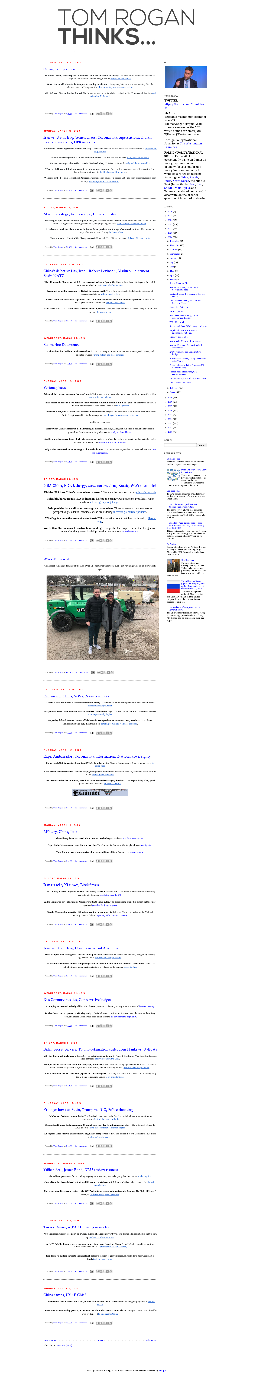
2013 (170, 423)
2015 (170, 415)
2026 (170, 212)
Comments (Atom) (64, 1346)
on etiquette (146, 845)
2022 (170, 229)
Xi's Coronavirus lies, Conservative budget (77, 999)
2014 (170, 419)
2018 (170, 402)
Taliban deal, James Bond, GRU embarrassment (80, 1169)
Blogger (162, 1371)
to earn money (136, 852)
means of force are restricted (112, 442)
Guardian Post (173, 459)
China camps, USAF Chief (64, 1294)
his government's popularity (123, 1016)
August (173, 258)
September (175, 254)
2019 (170, 398)
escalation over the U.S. (111, 895)
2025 (170, 216)
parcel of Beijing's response (105, 905)
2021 (170, 233)
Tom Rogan (58, 114)
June (172, 267)
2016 (170, 411)
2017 (170, 406)
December (175, 241)
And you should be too (121, 432)
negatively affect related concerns (111, 915)
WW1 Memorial (56, 559)
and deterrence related (133, 838)
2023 (170, 224)
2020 (170, 237)
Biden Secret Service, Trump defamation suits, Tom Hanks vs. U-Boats (100, 1049)
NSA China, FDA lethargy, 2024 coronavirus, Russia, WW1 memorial (99, 485)
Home (100, 1340)
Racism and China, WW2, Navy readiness (76, 696)
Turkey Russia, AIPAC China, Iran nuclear (77, 1227)
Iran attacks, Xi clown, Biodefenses (71, 884)
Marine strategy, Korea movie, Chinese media (79, 214)
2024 (170, 220)
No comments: (81, 114)
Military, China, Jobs (60, 831)
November (175, 245)
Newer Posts (50, 1340)
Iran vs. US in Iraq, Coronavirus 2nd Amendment (83, 948)
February (174, 388)
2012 (170, 428)
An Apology (172, 544)
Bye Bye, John (187, 560)
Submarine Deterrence (61, 344)
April (172, 275)
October (174, 250)
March (173, 280)
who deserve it (130, 531)
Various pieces (54, 387)
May (172, 271)
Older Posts (150, 1340)
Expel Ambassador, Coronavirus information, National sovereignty (97, 756)
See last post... (173, 491)
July (172, 262)
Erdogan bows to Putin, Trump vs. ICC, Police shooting (88, 1109)
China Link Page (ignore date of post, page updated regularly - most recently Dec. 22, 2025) (185, 525)
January (173, 392)
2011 (170, 432)
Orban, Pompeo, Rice (60, 69)
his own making (146, 1006)
